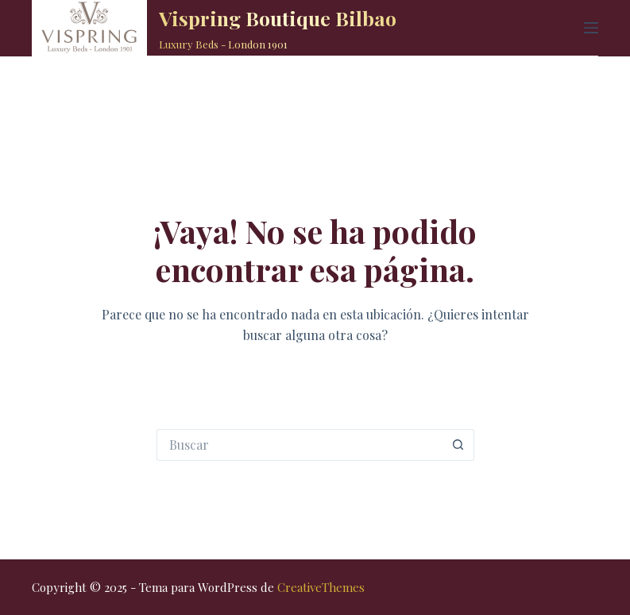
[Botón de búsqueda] (458, 445)
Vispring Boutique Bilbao (277, 18)
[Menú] (591, 28)
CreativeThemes (321, 587)
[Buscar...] (300, 445)
